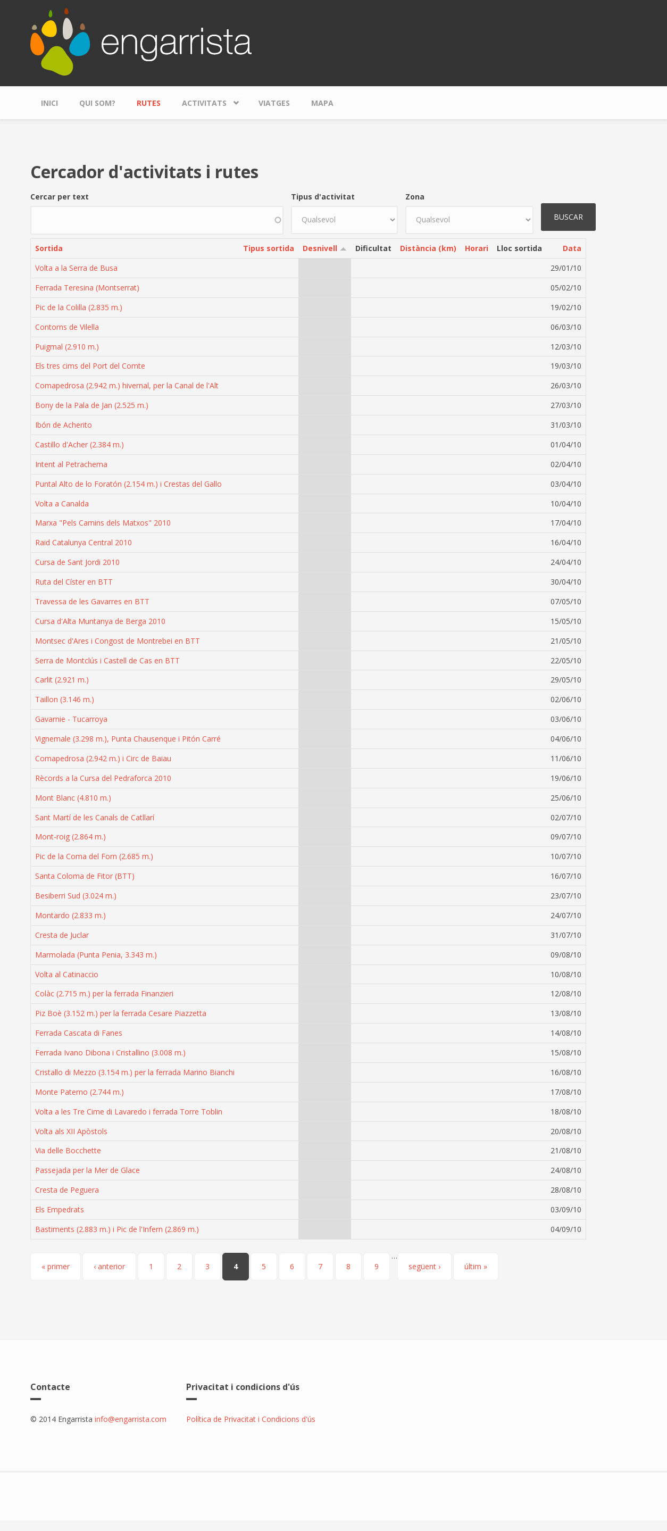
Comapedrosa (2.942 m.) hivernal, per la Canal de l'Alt (127, 385)
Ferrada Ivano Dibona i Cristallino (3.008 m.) (110, 1052)
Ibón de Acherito (63, 425)
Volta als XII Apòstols (71, 1131)
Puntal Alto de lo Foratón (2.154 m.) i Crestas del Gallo (128, 484)
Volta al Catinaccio (66, 974)
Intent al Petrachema (71, 464)
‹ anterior (109, 1266)
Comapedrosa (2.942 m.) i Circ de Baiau (103, 758)
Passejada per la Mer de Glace (87, 1170)
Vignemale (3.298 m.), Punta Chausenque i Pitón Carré (128, 739)
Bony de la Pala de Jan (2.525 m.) (91, 405)
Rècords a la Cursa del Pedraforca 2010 (103, 778)
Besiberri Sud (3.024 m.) (75, 896)
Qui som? (97, 103)
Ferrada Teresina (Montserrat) (87, 287)
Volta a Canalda (62, 503)
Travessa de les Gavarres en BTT (92, 601)
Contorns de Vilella (67, 327)
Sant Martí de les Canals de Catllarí (94, 817)
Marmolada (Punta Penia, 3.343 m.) (96, 955)
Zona (414, 197)
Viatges (274, 103)
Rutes (149, 103)
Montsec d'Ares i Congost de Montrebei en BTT (117, 641)
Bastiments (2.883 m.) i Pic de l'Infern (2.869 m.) (117, 1229)
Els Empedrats (59, 1209)
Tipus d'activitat (323, 197)
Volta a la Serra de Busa (76, 268)
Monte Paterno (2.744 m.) (79, 1092)
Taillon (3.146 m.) (64, 699)
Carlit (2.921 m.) (62, 680)
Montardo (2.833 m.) (70, 915)
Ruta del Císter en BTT (74, 582)
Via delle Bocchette (68, 1150)
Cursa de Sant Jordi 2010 (77, 562)
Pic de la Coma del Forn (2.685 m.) (94, 856)
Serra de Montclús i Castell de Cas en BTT (107, 660)
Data (572, 248)
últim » (475, 1266)
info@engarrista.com (130, 1419)
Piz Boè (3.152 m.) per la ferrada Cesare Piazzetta (120, 1013)
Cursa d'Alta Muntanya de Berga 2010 (100, 621)
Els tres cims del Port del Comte (90, 366)
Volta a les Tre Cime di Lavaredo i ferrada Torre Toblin (128, 1111)
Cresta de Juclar (62, 935)
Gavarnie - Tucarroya (71, 719)
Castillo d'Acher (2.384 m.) (79, 444)
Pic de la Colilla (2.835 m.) (78, 307)
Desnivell (325, 248)
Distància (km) (428, 248)
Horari (476, 248)
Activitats (207, 100)
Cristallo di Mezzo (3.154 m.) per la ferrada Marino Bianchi (135, 1072)
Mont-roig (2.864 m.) (70, 836)
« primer (55, 1266)
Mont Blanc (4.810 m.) (73, 798)
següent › (424, 1266)
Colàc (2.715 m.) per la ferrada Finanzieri (104, 993)
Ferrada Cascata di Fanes (78, 1033)
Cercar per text (59, 197)
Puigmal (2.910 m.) (67, 347)
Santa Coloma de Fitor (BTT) (85, 876)
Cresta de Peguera (67, 1190)
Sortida (49, 248)
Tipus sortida (268, 248)
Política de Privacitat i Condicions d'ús (250, 1419)
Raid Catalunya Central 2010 (83, 542)
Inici (49, 103)
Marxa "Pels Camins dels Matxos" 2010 (103, 523)
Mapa (322, 103)
